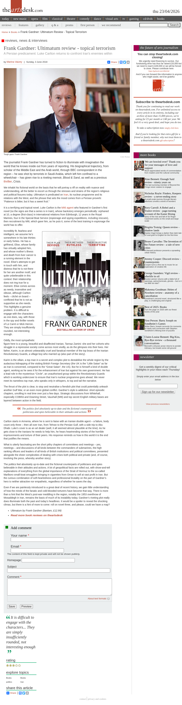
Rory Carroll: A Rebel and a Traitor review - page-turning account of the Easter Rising (160, 210)
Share (112, 62)
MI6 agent (67, 207)
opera (34, 18)
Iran (66, 194)
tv (124, 18)
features (24, 25)
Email (15, 546)
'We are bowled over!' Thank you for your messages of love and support (162, 164)
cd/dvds (148, 18)
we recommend (111, 25)
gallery (40, 25)
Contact (83, 699)
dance (97, 18)
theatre (71, 18)
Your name (19, 535)
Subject (12, 566)
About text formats (97, 598)
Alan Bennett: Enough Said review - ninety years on (159, 181)
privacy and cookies (97, 699)
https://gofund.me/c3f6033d (159, 71)
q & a (54, 25)
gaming (134, 18)
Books (14, 32)
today (5, 18)
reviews (6, 25)
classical (57, 18)
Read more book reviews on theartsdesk (37, 515)
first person (87, 25)
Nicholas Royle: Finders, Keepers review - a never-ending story (163, 195)
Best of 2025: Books (156, 306)
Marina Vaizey (14, 61)
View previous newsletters (158, 404)
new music (20, 18)
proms (69, 25)
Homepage (14, 560)
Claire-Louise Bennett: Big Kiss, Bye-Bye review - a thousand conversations (162, 340)
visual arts (111, 18)
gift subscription (166, 140)
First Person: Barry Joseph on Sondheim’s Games (161, 322)
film (45, 18)
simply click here (171, 128)
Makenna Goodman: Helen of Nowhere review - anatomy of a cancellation (162, 292)
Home (5, 32)
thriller (8, 181)
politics (9, 682)
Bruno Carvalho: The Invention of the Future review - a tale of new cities (163, 244)
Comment (13, 576)
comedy (85, 18)
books (160, 18)
